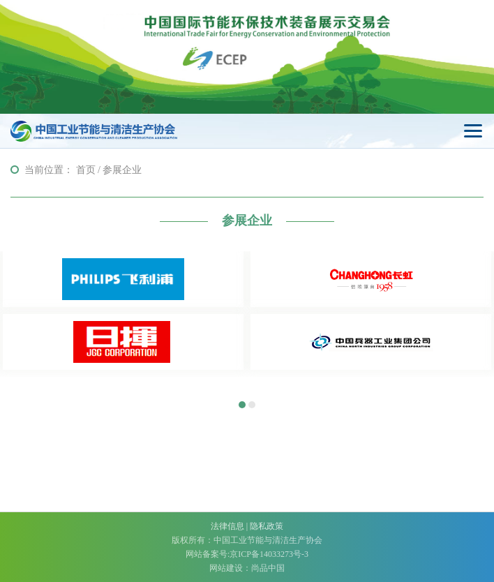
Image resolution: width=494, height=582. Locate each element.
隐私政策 (266, 526)
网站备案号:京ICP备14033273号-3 (247, 554)
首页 (86, 170)
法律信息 (227, 526)
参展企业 (122, 170)
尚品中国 (268, 568)
